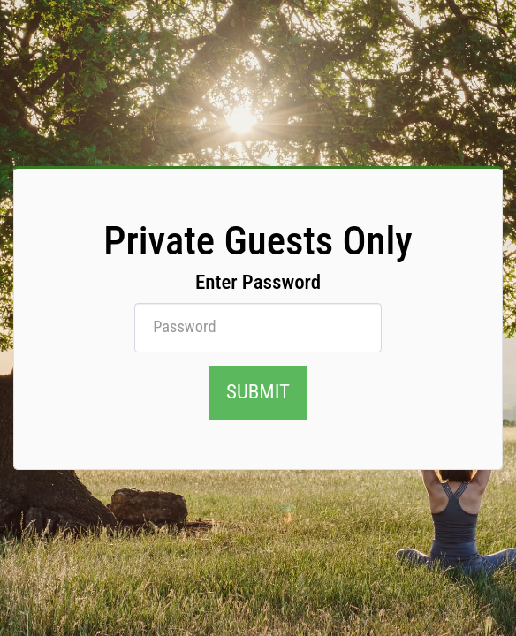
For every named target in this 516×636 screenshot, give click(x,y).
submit (258, 392)
